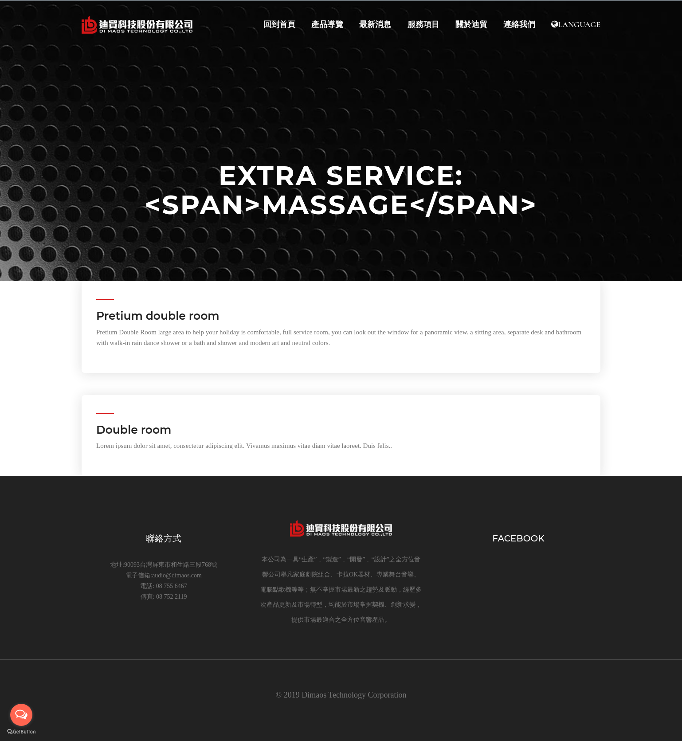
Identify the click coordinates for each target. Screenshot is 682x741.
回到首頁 (277, 25)
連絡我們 (519, 25)
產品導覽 (325, 25)
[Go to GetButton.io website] (21, 732)
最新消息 (374, 25)
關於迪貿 (470, 25)
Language (575, 25)
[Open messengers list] (21, 715)
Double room (133, 429)
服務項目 (422, 25)
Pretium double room (157, 315)
